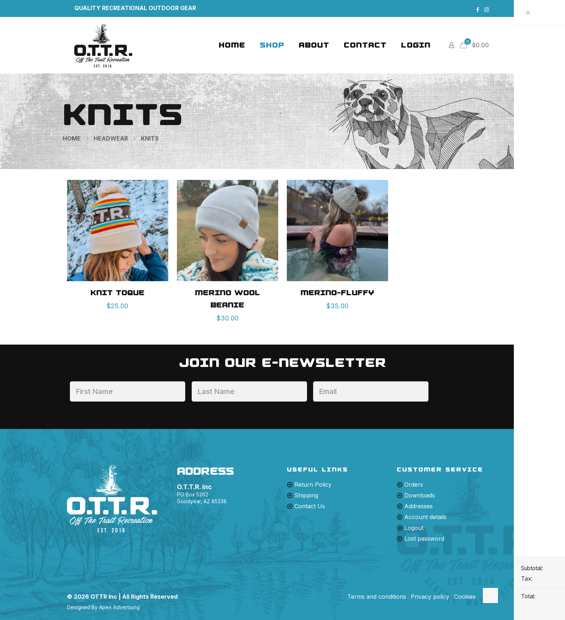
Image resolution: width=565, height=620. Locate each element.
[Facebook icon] (477, 9)
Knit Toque (117, 292)
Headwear (111, 138)
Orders (413, 484)
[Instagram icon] (486, 9)
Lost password (424, 538)
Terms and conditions (376, 596)
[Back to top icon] (490, 595)
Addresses (418, 506)
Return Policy (313, 484)
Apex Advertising (119, 607)
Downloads (419, 495)
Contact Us (309, 506)
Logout (413, 527)
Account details (425, 517)
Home (72, 138)
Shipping (306, 495)
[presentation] (489, 395)
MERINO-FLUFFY (337, 292)
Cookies (465, 596)
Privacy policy (430, 596)
